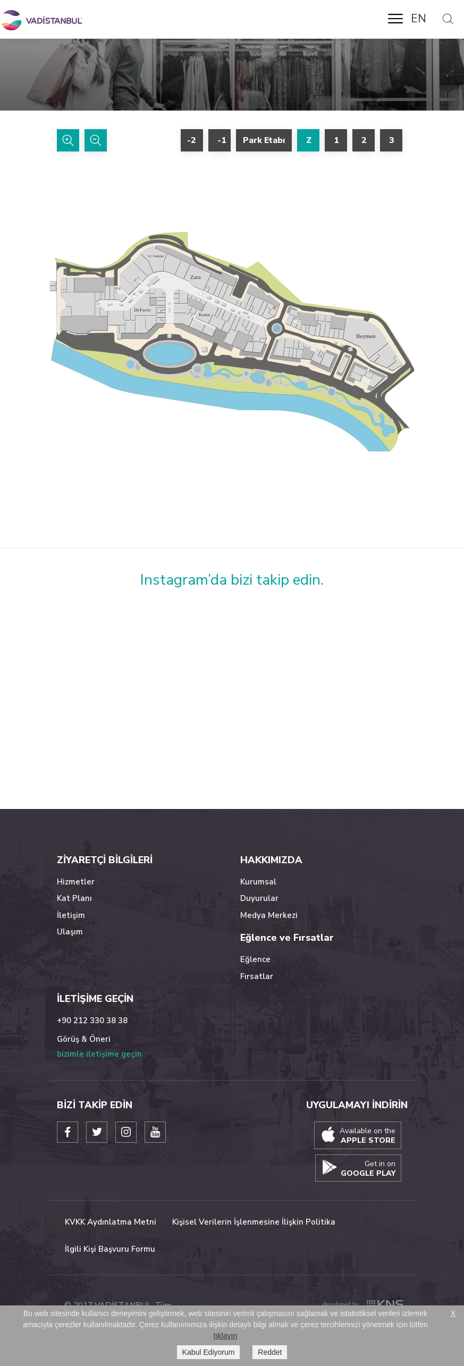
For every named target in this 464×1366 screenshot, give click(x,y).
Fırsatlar (256, 976)
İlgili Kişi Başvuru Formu (110, 1249)
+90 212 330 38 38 (92, 1020)
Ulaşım (70, 931)
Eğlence (255, 959)
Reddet (270, 1352)
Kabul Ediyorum (208, 1352)
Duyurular (259, 898)
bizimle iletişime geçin (99, 1054)
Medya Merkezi (269, 915)
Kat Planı (74, 898)
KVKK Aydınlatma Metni (110, 1222)
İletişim (71, 915)
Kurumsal (258, 881)
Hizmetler (76, 881)
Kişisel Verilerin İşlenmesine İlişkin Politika (253, 1222)
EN (418, 18)
